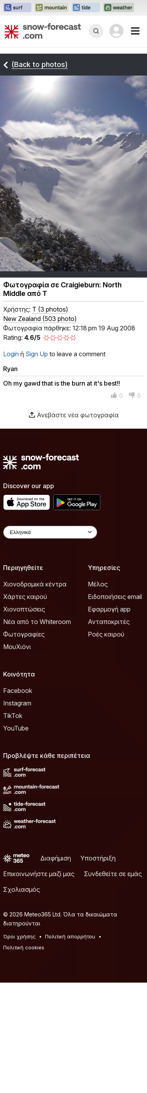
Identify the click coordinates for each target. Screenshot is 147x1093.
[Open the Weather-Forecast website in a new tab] (118, 8)
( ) (50, 309)
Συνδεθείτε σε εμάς (113, 874)
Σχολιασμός (21, 889)
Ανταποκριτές (109, 622)
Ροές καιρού (106, 634)
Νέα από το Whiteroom (37, 622)
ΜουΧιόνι (17, 647)
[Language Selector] (50, 532)
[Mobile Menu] (135, 31)
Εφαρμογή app (109, 609)
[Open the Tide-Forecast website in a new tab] (86, 8)
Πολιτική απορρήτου (70, 936)
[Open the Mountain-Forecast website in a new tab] (51, 8)
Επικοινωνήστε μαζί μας (38, 874)
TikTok (12, 716)
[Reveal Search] (96, 31)
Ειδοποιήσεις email (115, 597)
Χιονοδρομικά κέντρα (35, 584)
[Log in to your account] (116, 31)
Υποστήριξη (98, 858)
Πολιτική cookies (23, 947)
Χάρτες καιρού (25, 597)
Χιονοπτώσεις (24, 609)
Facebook (17, 690)
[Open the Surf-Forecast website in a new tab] (17, 8)
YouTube (16, 728)
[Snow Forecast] (43, 31)
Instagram (17, 703)
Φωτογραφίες (24, 634)
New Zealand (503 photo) (40, 319)
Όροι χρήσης (19, 936)
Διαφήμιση (55, 858)
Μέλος (98, 584)
